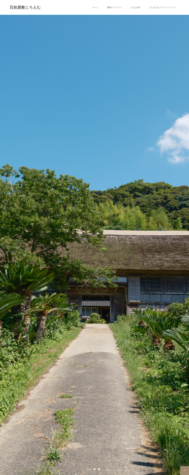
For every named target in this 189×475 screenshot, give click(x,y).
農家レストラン (114, 7)
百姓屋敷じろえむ (25, 7)
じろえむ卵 (135, 7)
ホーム (96, 7)
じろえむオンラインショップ (161, 7)
